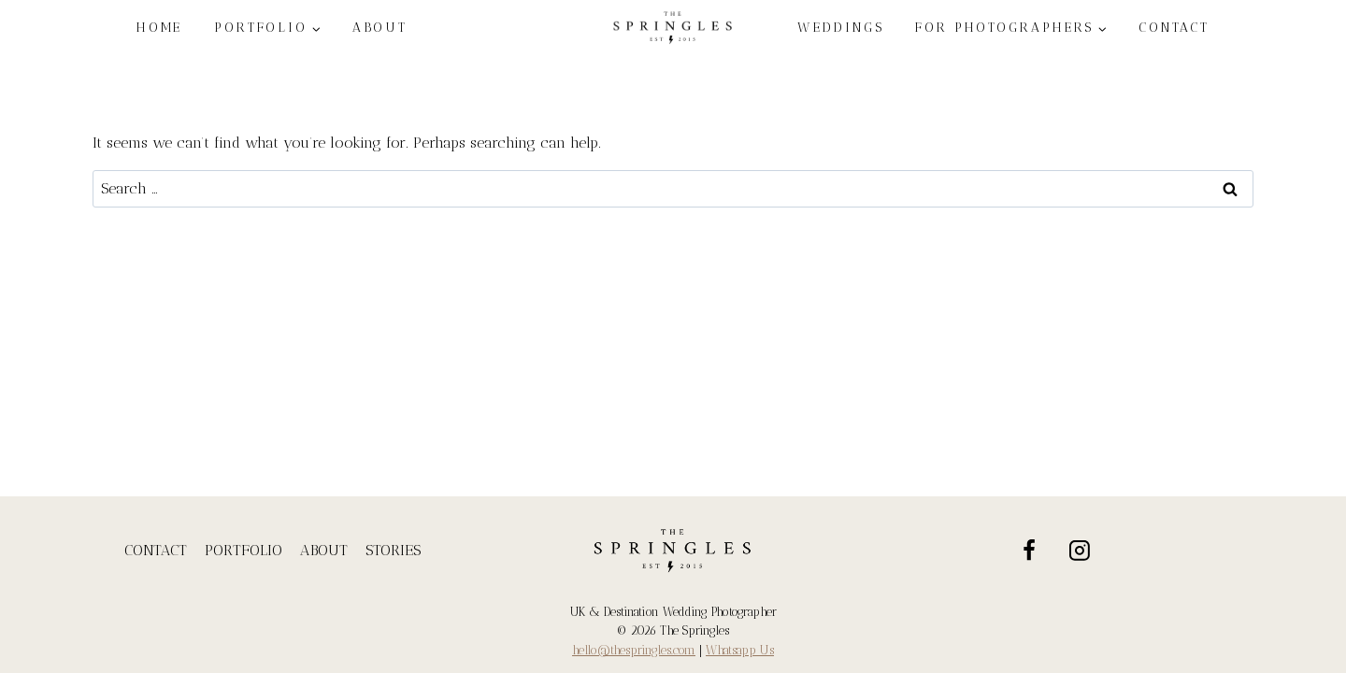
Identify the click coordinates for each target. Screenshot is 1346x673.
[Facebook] (1029, 550)
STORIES (393, 550)
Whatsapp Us (740, 650)
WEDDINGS (840, 28)
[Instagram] (1080, 550)
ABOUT (380, 28)
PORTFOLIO (243, 550)
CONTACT (1174, 28)
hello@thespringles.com (633, 650)
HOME (159, 28)
